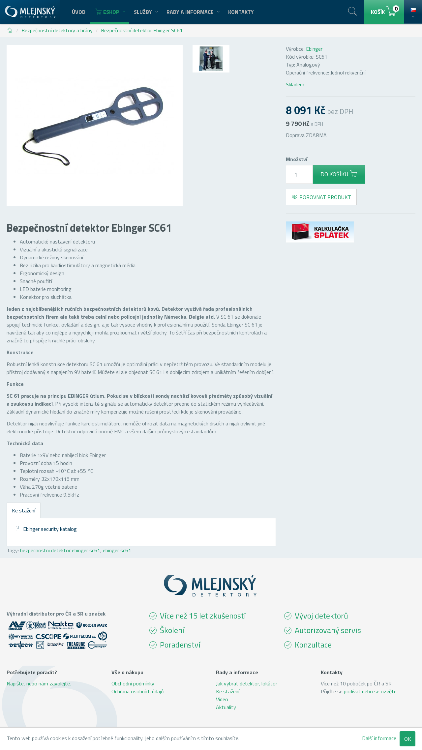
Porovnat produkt (321, 197)
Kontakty (241, 12)
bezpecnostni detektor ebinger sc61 (60, 550)
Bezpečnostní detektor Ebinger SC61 (142, 30)
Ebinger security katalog (46, 529)
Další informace (379, 738)
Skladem (295, 84)
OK (407, 739)
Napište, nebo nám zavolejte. (39, 683)
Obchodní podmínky (132, 683)
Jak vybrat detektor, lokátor (246, 683)
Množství (296, 159)
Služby (145, 12)
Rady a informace (192, 12)
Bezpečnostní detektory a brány (57, 30)
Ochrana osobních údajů (137, 691)
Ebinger (314, 49)
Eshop (109, 12)
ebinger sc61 (117, 550)
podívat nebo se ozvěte (370, 691)
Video (222, 699)
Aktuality (226, 707)
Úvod (78, 12)
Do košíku (338, 174)
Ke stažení (23, 510)
